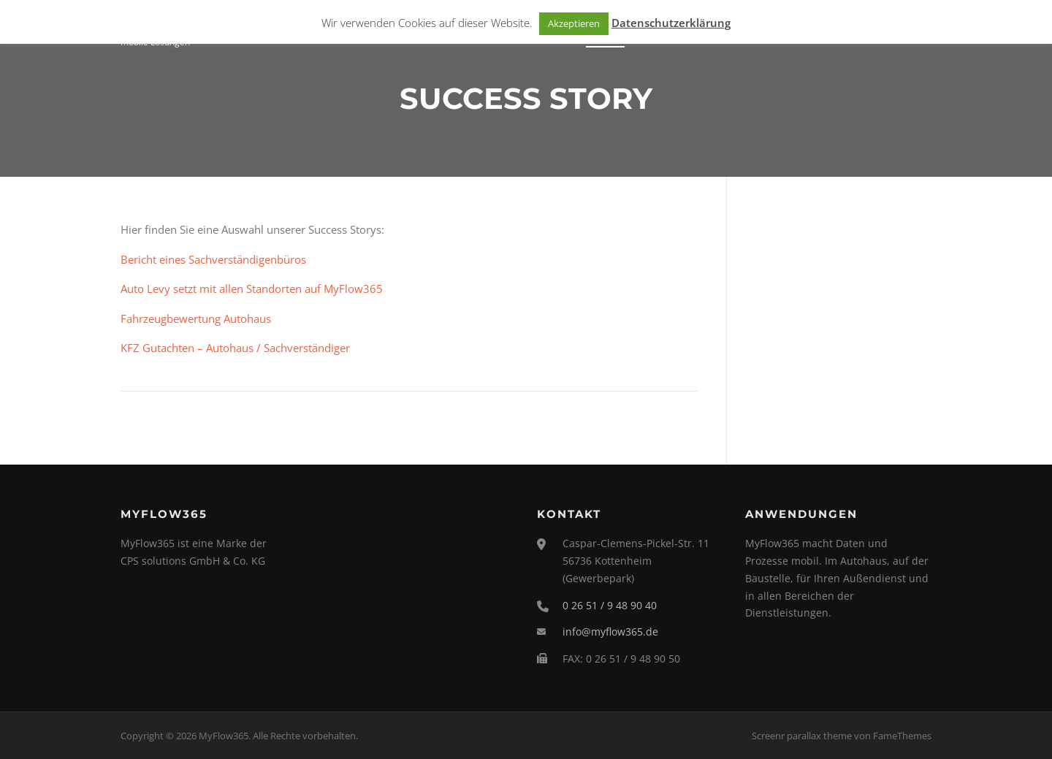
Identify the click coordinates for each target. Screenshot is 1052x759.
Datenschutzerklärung (671, 22)
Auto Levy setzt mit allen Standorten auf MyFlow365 (252, 288)
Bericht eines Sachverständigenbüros (213, 259)
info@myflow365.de (610, 631)
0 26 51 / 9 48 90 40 (610, 605)
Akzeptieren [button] (574, 23)
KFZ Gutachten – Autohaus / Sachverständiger (235, 347)
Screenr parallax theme (802, 735)
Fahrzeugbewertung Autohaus (196, 318)
